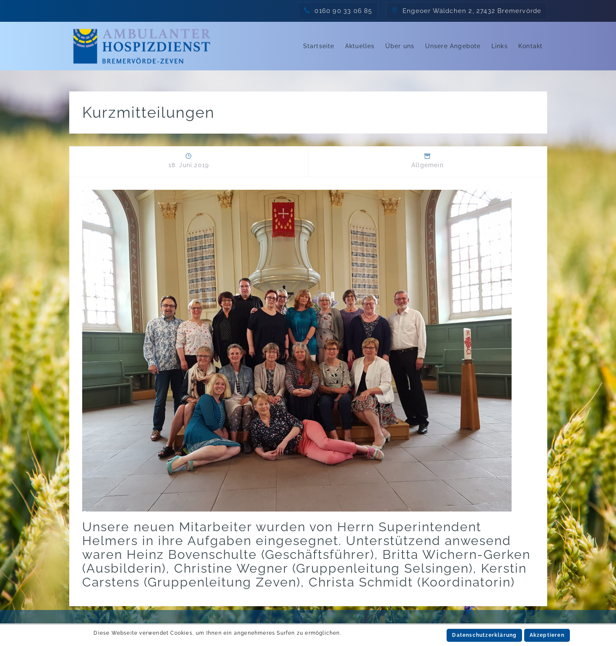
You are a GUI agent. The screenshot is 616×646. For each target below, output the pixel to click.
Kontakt (530, 46)
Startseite (319, 46)
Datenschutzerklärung (484, 635)
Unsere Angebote (453, 46)
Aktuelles (360, 46)
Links (499, 46)
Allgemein (427, 165)
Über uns (400, 46)
